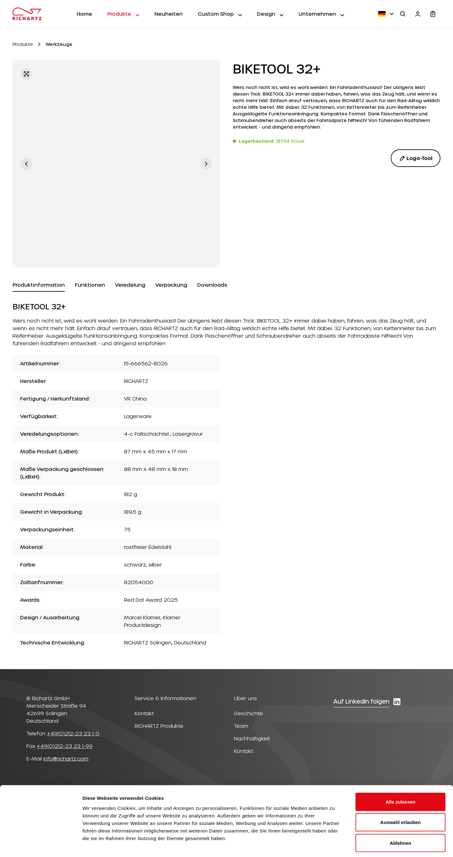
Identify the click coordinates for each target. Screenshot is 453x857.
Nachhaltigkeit (252, 738)
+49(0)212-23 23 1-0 (73, 733)
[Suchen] (402, 14)
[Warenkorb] (432, 14)
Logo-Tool (415, 158)
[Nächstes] (206, 164)
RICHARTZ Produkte (159, 726)
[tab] (39, 285)
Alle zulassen (400, 774)
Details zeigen (334, 844)
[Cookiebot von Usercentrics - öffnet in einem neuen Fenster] (40, 844)
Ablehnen (400, 815)
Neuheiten (168, 14)
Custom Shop (220, 13)
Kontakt (144, 713)
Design (270, 13)
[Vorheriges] (26, 164)
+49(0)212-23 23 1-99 (64, 746)
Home (84, 14)
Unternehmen (321, 13)
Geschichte (248, 713)
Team (241, 726)
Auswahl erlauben (400, 795)
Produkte (123, 13)
